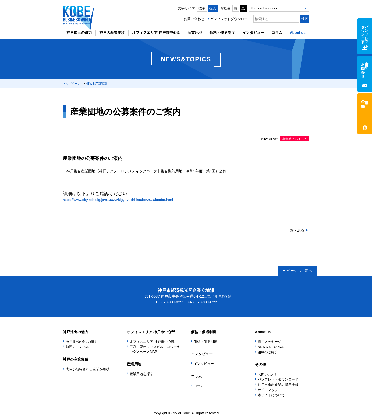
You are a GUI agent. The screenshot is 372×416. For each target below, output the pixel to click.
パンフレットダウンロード (230, 19)
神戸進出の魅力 (79, 33)
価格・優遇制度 (222, 33)
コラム (276, 33)
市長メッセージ (269, 342)
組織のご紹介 (268, 352)
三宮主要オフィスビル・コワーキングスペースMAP (155, 349)
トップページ (71, 83)
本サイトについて (271, 395)
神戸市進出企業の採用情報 (278, 385)
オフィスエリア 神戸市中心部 (156, 33)
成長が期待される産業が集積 (87, 369)
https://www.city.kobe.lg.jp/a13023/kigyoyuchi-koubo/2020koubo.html (118, 200)
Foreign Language (264, 8)
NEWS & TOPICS (271, 347)
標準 (201, 8)
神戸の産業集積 (112, 33)
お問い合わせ (194, 19)
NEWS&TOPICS (96, 83)
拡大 (212, 8)
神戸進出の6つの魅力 (82, 342)
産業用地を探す (141, 374)
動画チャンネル (77, 347)
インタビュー (253, 33)
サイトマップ (268, 390)
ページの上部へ (297, 271)
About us (298, 33)
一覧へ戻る (295, 230)
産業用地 (195, 33)
